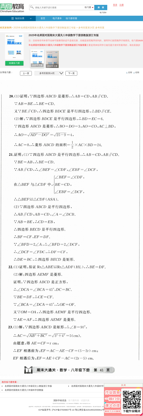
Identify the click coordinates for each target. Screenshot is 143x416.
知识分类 (19, 18)
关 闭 (123, 385)
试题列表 (85, 400)
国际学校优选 (59, 400)
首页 (43, 18)
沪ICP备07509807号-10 (63, 410)
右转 (137, 72)
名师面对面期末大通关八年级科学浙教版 (24, 390)
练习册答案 (71, 18)
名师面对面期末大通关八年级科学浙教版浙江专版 (94, 386)
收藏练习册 (14, 63)
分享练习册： (6, 72)
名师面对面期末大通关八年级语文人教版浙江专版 (28, 386)
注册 (121, 5)
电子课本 (103, 13)
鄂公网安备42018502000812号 (90, 410)
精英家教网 (5, 27)
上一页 (26, 73)
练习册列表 (73, 400)
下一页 (71, 73)
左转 (130, 72)
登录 (115, 5)
